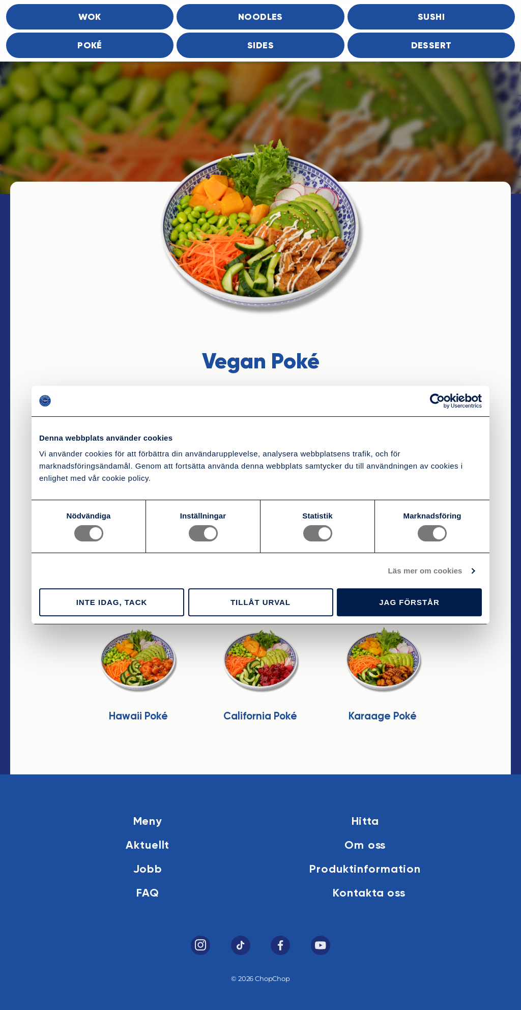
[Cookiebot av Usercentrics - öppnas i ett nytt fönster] (437, 401)
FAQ (147, 893)
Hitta (365, 821)
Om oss (365, 845)
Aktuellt (147, 845)
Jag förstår (409, 602)
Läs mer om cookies (425, 570)
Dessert (431, 45)
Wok (89, 17)
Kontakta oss (369, 893)
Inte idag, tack (112, 602)
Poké (89, 45)
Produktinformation (365, 869)
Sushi (431, 17)
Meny (148, 821)
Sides (260, 45)
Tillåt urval (260, 602)
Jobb (148, 869)
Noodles (260, 17)
